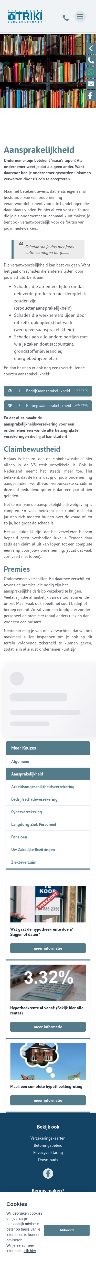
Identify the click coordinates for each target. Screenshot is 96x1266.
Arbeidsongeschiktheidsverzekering (42, 786)
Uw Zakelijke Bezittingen (33, 849)
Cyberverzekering (26, 811)
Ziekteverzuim (23, 862)
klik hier (30, 1251)
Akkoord (67, 1230)
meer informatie (48, 948)
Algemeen (20, 761)
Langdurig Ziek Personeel (33, 824)
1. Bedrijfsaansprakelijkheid (48, 390)
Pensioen (19, 836)
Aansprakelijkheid (27, 774)
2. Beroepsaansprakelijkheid (48, 405)
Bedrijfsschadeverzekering (34, 799)
